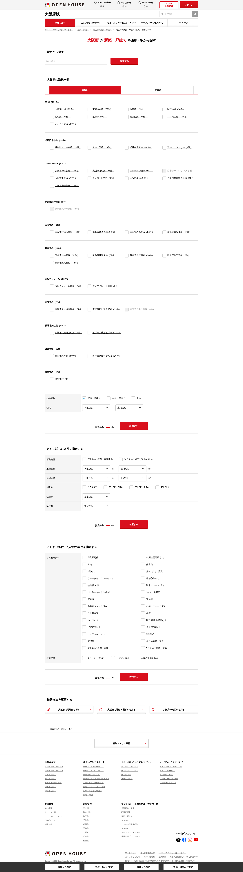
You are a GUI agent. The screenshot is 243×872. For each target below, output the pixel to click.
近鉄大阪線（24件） (102, 147)
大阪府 (86, 832)
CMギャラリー (51, 820)
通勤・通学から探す (183, 867)
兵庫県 (158, 90)
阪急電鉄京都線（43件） (67, 263)
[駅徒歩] (96, 496)
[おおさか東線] (52, 124)
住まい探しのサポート (91, 23)
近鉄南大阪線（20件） (141, 147)
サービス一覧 (50, 812)
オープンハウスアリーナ (131, 832)
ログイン (189, 5)
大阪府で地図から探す (174, 709)
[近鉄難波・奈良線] (52, 148)
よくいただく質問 (132, 857)
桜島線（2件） (137, 109)
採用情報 (48, 824)
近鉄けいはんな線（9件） (179, 147)
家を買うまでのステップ (93, 770)
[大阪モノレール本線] (52, 286)
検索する (124, 61)
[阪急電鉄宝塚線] (89, 255)
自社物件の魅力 (166, 775)
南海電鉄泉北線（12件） (179, 232)
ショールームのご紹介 (169, 779)
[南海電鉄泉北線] (164, 232)
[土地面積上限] (132, 468)
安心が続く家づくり (91, 775)
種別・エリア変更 (130, 743)
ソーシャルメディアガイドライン (172, 853)
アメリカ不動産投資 (129, 824)
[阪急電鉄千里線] (164, 255)
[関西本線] (164, 109)
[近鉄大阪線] (89, 148)
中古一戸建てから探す (54, 770)
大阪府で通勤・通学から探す (121, 709)
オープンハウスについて (152, 23)
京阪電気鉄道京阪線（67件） (69, 309)
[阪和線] (89, 117)
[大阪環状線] (52, 109)
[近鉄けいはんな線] (164, 148)
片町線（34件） (63, 116)
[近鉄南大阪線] (127, 148)
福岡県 (86, 840)
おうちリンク (127, 828)
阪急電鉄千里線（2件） (178, 255)
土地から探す (50, 775)
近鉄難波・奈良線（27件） (68, 147)
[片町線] (52, 117)
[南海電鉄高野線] (127, 232)
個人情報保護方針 (147, 853)
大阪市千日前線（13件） (105, 178)
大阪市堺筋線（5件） (140, 178)
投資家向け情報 (127, 808)
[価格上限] (129, 407)
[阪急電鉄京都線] (52, 263)
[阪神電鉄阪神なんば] (89, 356)
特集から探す (50, 791)
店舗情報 (87, 804)
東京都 (86, 808)
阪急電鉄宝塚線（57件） (105, 255)
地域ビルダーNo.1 (167, 770)
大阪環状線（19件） (65, 109)
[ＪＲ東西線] (164, 117)
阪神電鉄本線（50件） (66, 356)
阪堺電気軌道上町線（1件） (68, 332)
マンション (126, 820)
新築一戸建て (127, 816)
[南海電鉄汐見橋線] (89, 232)
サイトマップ (130, 853)
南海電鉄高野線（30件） (142, 232)
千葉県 (86, 820)
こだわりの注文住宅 (168, 783)
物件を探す (60, 23)
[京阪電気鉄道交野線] (89, 309)
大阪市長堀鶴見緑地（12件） (181, 178)
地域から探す (64, 867)
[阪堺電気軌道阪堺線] (89, 333)
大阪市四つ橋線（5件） (141, 170)
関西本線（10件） (176, 109)
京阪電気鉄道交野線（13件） (107, 309)
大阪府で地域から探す (69, 709)
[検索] (195, 14)
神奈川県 (87, 812)
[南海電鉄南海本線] (52, 232)
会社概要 (48, 808)
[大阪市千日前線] (89, 178)
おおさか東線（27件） (66, 124)
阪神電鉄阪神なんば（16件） (107, 356)
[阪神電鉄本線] (52, 356)
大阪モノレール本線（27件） (69, 286)
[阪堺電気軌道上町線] (52, 333)
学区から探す (50, 787)
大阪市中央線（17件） (66, 178)
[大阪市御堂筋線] (52, 171)
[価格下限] (96, 407)
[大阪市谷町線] (89, 171)
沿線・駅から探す (104, 867)
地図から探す (143, 867)
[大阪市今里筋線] (52, 186)
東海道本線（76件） (102, 109)
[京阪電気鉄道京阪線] (52, 309)
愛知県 (86, 828)
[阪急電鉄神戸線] (52, 255)
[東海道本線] (89, 109)
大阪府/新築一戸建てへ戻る (60, 729)
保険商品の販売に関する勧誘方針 (184, 857)
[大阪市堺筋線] (127, 178)
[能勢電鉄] (52, 379)
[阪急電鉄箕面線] (127, 255)
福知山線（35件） (139, 116)
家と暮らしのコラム (129, 766)
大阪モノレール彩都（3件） (106, 286)
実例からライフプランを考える (96, 779)
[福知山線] (127, 117)
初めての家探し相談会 (92, 791)
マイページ (183, 23)
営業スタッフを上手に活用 (94, 787)
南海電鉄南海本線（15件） (68, 232)
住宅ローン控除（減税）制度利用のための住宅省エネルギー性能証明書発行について (160, 861)
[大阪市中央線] (52, 178)
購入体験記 (126, 775)
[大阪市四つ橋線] (127, 171)
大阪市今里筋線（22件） (67, 185)
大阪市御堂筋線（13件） (67, 170)
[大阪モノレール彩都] (89, 286)
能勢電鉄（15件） (64, 379)
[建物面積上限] (132, 478)
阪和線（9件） (100, 116)
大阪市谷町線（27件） (104, 170)
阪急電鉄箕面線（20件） (142, 255)
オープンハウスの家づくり (171, 766)
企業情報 (49, 804)
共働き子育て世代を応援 (93, 783)
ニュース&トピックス (54, 816)
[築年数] (96, 506)
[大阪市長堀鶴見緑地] (164, 178)
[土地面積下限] (96, 468)
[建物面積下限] (96, 478)
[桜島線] (127, 109)
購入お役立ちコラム (129, 770)
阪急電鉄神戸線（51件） (67, 255)
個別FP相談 (88, 795)
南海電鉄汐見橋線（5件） (105, 232)
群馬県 (86, 824)
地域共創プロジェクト (130, 836)
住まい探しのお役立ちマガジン (121, 23)
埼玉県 (86, 816)
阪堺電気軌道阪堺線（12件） (107, 332)
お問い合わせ (149, 857)
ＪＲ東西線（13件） (177, 116)
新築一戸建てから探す (54, 766)
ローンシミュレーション (93, 766)
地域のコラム (127, 779)
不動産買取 (126, 812)
